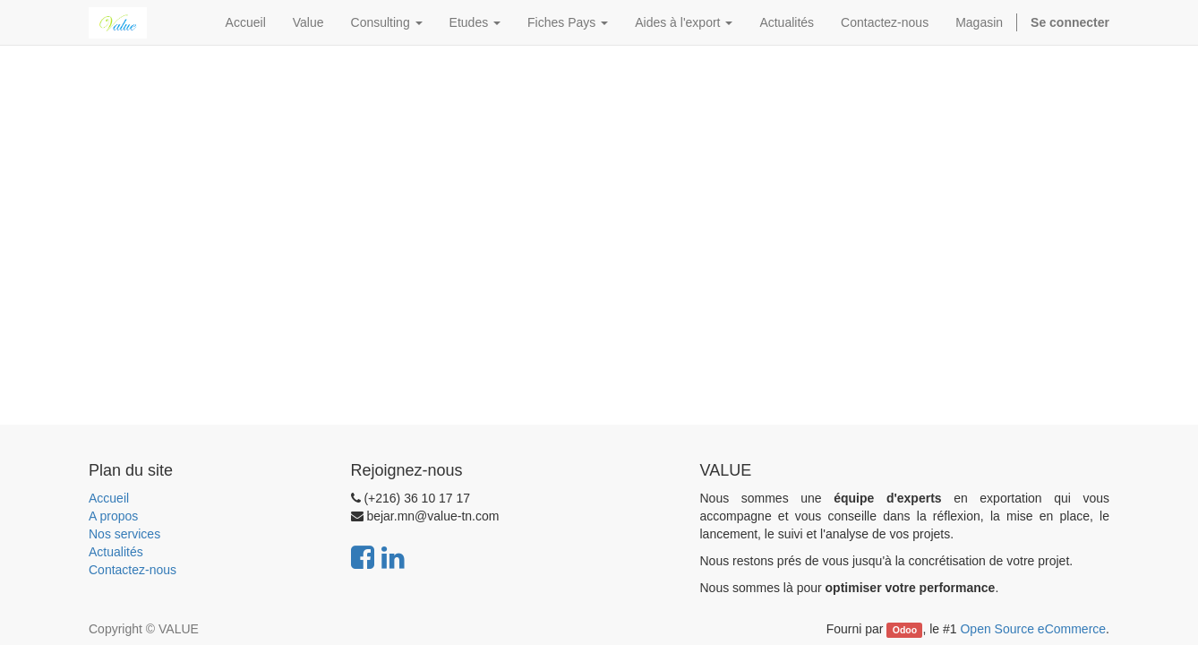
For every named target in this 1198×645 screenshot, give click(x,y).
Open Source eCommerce (1033, 629)
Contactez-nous (132, 570)
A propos (113, 516)
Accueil (109, 498)
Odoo (905, 629)
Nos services (124, 534)
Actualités (116, 552)
